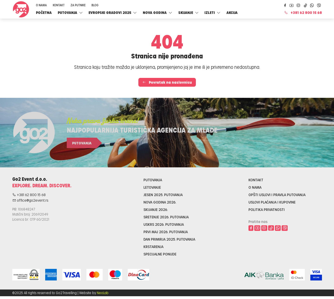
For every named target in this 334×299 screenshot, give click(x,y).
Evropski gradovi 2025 (113, 12)
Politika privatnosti (266, 209)
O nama (41, 5)
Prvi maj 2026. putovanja (165, 231)
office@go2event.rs (30, 200)
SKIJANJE (188, 12)
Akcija (232, 12)
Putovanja (70, 12)
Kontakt (59, 5)
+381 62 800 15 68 (303, 12)
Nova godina (157, 12)
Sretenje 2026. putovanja (166, 217)
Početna (44, 12)
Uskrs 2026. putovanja (163, 224)
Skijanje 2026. (155, 209)
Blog (95, 5)
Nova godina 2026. (159, 202)
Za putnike (78, 5)
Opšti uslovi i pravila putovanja (276, 194)
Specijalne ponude (159, 254)
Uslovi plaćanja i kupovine (272, 202)
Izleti (212, 12)
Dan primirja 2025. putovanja (169, 239)
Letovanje (152, 187)
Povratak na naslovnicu (167, 82)
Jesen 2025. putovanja (163, 194)
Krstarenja (153, 246)
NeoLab (102, 293)
